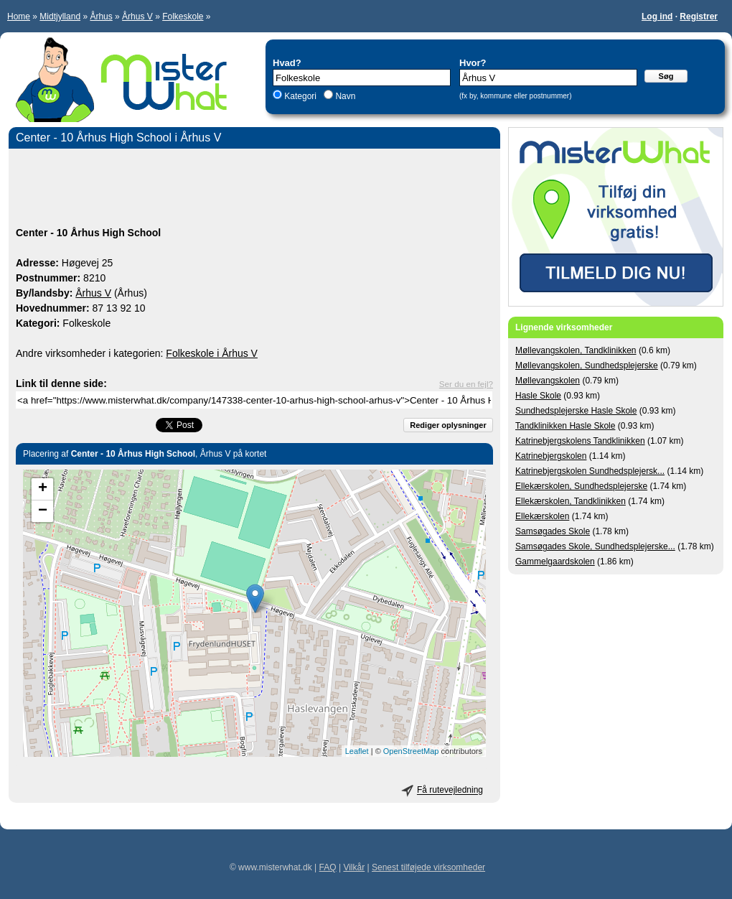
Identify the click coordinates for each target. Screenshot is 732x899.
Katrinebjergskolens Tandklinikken (580, 441)
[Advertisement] (254, 189)
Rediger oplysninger (448, 425)
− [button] (42, 511)
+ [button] (42, 489)
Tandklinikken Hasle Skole (565, 426)
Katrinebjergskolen (550, 456)
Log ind (657, 16)
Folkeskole (182, 16)
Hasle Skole (538, 396)
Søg (666, 76)
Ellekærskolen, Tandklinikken (570, 501)
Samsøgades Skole (552, 531)
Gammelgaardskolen (555, 561)
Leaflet (357, 751)
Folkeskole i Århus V (212, 353)
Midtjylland (59, 16)
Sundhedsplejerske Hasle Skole (576, 411)
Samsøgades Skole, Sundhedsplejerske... (595, 546)
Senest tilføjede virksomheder (428, 867)
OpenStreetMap (411, 751)
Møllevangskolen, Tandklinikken (576, 350)
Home (18, 16)
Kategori (300, 96)
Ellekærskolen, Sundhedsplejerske (581, 486)
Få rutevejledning (450, 791)
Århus (101, 16)
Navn (344, 96)
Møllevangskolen (547, 381)
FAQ (328, 867)
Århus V (137, 16)
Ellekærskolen (542, 516)
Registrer (699, 16)
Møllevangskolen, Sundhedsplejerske (586, 365)
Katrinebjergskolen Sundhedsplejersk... (590, 471)
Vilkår (354, 867)
